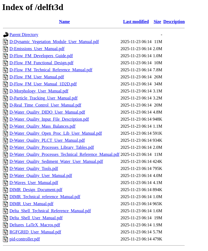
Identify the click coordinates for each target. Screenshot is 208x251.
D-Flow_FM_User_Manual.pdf (36, 77)
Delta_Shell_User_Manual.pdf (36, 217)
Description (174, 21)
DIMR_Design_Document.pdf (35, 189)
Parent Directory (23, 34)
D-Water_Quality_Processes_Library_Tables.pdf (51, 147)
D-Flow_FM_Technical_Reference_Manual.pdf (50, 69)
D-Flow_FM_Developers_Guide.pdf (41, 55)
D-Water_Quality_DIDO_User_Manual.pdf (47, 112)
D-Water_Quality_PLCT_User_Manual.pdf (47, 140)
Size (157, 21)
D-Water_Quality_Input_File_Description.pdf (49, 119)
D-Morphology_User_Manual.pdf (38, 91)
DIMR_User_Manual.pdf (31, 203)
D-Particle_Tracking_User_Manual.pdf (43, 98)
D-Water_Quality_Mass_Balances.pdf (42, 126)
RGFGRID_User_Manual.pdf (35, 232)
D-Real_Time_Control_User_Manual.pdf (45, 105)
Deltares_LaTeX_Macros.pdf (34, 225)
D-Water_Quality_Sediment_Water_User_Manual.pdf (56, 161)
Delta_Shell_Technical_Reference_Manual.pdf (50, 210)
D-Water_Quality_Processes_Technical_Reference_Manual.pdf (64, 154)
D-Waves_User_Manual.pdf (33, 182)
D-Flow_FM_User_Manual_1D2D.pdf (43, 84)
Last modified (136, 21)
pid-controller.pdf (24, 239)
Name (64, 21)
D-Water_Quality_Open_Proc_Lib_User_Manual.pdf (55, 133)
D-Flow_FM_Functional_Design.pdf (41, 62)
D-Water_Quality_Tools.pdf (33, 168)
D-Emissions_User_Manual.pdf (36, 48)
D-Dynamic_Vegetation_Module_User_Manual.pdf (54, 41)
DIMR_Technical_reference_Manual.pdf (44, 196)
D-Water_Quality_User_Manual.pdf (40, 175)
